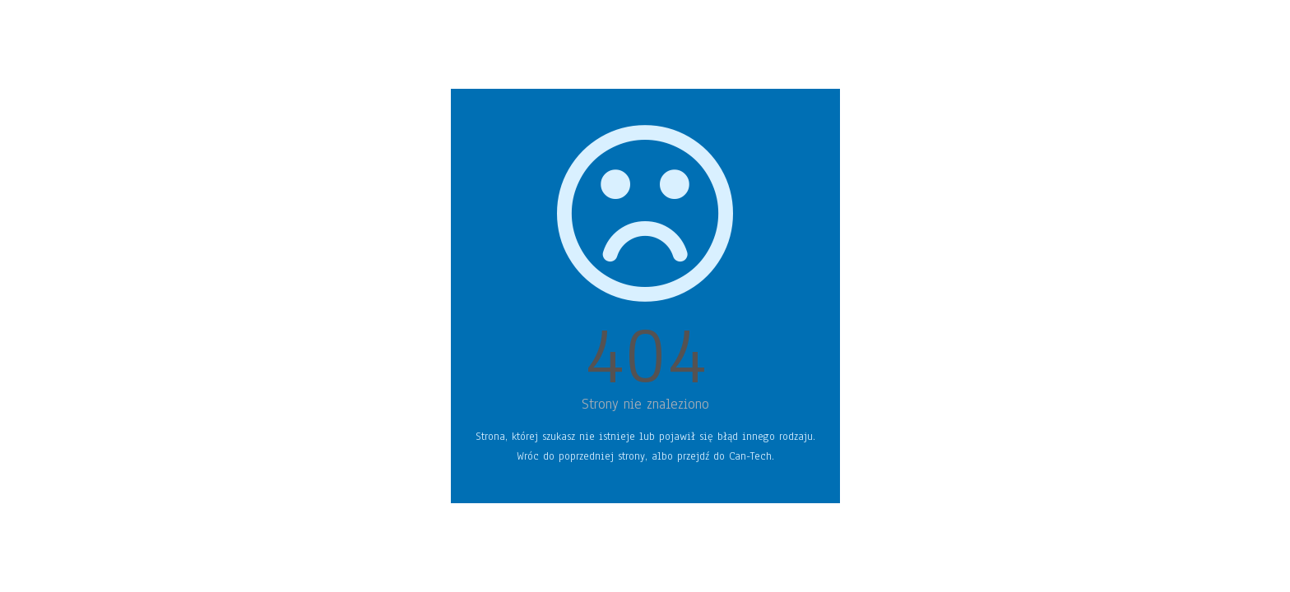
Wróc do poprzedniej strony (581, 456)
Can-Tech (750, 456)
